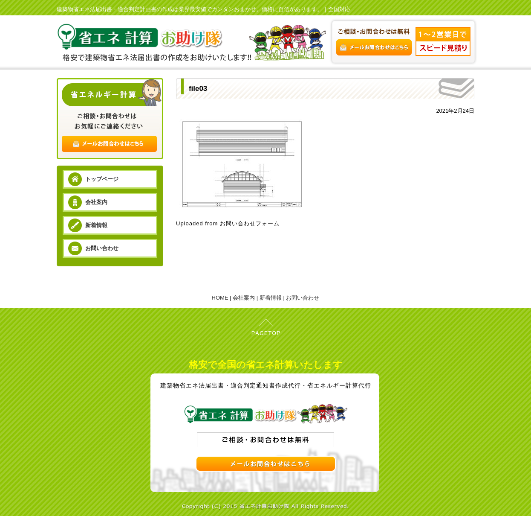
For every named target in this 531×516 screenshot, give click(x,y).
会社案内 (96, 202)
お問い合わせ (101, 248)
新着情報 (96, 225)
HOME (220, 297)
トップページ (101, 179)
